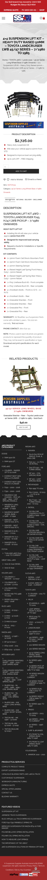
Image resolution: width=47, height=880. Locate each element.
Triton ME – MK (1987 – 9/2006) (11, 719)
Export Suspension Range (13, 770)
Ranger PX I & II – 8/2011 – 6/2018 (12, 538)
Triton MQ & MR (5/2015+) (12, 730)
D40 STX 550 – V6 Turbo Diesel (36, 468)
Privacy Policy (32, 866)
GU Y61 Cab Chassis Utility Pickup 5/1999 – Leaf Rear (36, 558)
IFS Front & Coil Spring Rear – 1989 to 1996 (35, 736)
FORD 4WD (6, 466)
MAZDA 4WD (6, 632)
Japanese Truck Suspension (14, 815)
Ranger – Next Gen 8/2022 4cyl (12, 521)
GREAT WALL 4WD (9, 560)
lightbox (8, 123)
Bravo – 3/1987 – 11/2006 (12, 637)
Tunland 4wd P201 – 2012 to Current (13, 554)
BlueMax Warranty (10, 796)
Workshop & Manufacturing (14, 781)
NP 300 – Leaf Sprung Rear (35, 480)
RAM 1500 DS (10, 458)
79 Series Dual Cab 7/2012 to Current (34, 691)
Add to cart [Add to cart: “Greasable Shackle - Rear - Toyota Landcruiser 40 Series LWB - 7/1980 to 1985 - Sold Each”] (23, 427)
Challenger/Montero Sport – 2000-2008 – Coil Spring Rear (13, 672)
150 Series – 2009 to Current (36, 720)
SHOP (41, 10)
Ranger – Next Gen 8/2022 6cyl (12, 526)
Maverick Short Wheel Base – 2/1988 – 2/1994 (11, 514)
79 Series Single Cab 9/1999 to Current (35, 698)
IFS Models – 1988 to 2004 (37, 604)
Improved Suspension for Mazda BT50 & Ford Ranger (21, 827)
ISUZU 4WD (6, 606)
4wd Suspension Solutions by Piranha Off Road (23, 847)
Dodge (4, 454)
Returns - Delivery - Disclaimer (29, 199)
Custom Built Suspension (13, 778)
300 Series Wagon (37, 649)
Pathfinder (33, 485)
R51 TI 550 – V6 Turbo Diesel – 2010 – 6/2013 (34, 502)
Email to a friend (34, 179)
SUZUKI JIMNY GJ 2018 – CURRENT (35, 584)
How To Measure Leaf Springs (15, 839)
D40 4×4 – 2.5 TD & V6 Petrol (36, 463)
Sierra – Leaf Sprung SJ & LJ (34, 578)
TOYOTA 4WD (15, 60)
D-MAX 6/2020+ (11, 621)
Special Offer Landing (11, 789)
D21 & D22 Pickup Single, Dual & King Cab (35, 456)
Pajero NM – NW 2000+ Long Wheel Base (12, 704)
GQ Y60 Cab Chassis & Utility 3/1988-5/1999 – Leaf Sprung (36, 514)
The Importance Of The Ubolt (14, 843)
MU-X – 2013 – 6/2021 (10, 626)
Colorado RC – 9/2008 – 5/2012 (11, 583)
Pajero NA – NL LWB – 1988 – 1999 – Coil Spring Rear (12, 687)
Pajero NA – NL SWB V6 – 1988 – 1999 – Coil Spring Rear (11, 696)
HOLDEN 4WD (7, 573)
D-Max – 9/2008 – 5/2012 (12, 617)
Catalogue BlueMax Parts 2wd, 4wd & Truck (21, 774)
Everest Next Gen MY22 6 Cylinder (13, 483)
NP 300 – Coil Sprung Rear (35, 474)
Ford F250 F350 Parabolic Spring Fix (17, 822)
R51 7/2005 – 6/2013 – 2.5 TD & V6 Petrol (36, 494)
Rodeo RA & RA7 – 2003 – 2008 (12, 600)
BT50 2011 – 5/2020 (12, 650)
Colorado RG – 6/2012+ (11, 589)
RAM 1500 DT (10, 461)
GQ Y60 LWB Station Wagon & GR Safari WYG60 (36, 532)
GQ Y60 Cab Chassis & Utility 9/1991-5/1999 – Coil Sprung (36, 524)
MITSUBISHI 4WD (8, 654)
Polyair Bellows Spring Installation (18, 832)
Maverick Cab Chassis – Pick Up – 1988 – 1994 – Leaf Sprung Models (12, 498)
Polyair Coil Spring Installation (16, 836)
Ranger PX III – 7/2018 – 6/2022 (11, 543)
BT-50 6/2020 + (11, 642)
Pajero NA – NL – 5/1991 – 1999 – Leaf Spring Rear (12, 680)
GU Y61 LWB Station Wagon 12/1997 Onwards (35, 566)
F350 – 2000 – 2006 (12, 491)
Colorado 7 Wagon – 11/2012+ (12, 578)
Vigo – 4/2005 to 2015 (36, 623)
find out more (17, 323)
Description (10, 199)
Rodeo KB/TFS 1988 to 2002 (13, 595)
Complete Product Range (13, 767)
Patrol (31, 507)
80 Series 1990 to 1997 (36, 705)
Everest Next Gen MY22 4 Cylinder (13, 477)
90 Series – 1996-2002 (36, 726)
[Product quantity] (6, 166)
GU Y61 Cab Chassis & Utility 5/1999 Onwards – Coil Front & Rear (35, 548)
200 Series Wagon (37, 645)
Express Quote (11, 10)
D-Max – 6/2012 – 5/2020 (12, 611)
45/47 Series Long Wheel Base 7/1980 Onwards (36, 654)
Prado (31, 710)
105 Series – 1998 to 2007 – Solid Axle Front (35, 639)
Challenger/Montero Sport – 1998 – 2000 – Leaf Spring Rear (13, 662)
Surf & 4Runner (35, 730)
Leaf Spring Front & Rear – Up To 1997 (35, 611)
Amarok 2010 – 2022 (36, 754)
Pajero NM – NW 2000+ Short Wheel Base (12, 712)
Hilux (30, 599)
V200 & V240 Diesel (13, 564)
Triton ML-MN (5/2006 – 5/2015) (12, 724)
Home (5, 60)
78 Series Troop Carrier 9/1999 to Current (36, 683)
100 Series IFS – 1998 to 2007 (35, 633)
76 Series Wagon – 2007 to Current (35, 675)
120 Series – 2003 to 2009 (36, 714)
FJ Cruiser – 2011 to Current (36, 595)
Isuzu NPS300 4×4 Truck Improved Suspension (21, 819)
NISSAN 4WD (30, 446)
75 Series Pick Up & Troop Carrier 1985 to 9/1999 (35, 668)
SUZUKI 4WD (30, 573)
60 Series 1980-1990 (35, 661)
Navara (31, 450)
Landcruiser (27, 60)
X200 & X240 (9, 568)
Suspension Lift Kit (10, 811)
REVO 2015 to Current (34, 617)
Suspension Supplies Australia (17, 863)
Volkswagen (31, 751)
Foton (4, 549)
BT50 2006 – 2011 (11, 646)
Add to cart (21, 171)
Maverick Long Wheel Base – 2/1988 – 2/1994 (10, 506)
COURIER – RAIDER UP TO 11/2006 (12, 471)
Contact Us (7, 793)
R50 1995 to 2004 (36, 488)
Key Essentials (25, 870)
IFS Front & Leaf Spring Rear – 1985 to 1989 (35, 744)
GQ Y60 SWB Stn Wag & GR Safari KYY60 (35, 540)
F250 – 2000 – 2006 (12, 487)
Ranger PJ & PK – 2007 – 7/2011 (12, 532)
